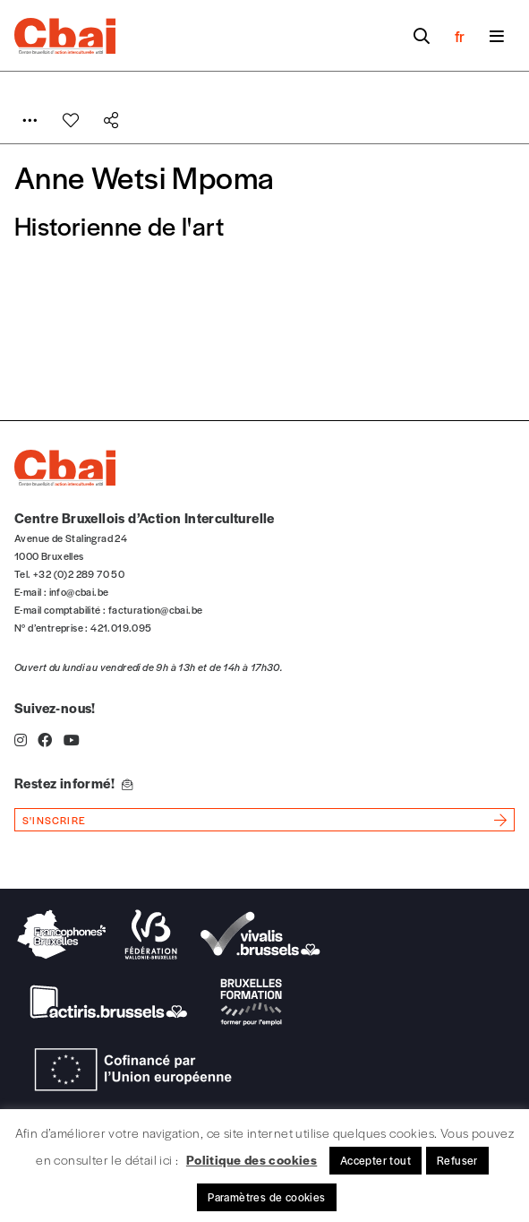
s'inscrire (54, 820)
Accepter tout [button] (375, 1160)
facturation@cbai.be (155, 609)
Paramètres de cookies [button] (266, 1197)
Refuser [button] (457, 1160)
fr (460, 36)
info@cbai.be (79, 591)
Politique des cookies (251, 1159)
